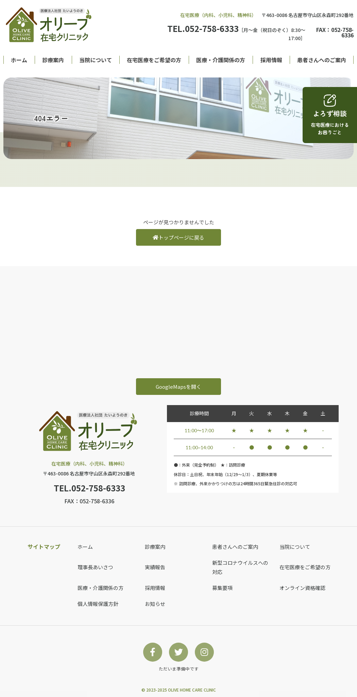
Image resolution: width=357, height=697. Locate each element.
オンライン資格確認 (302, 587)
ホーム (19, 60)
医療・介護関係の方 (220, 60)
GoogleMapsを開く (178, 386)
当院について (95, 60)
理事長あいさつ (95, 567)
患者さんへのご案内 (321, 60)
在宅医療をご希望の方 (154, 60)
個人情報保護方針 (98, 603)
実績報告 (155, 567)
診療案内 (53, 60)
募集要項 (222, 587)
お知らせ (155, 603)
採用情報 (271, 60)
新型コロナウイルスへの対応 (240, 567)
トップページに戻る (178, 237)
